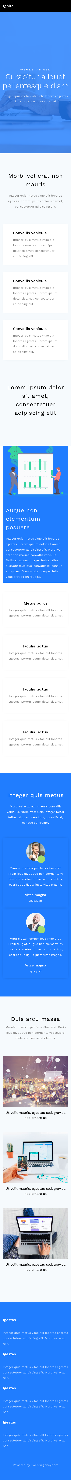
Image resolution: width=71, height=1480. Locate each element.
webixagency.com (45, 1465)
